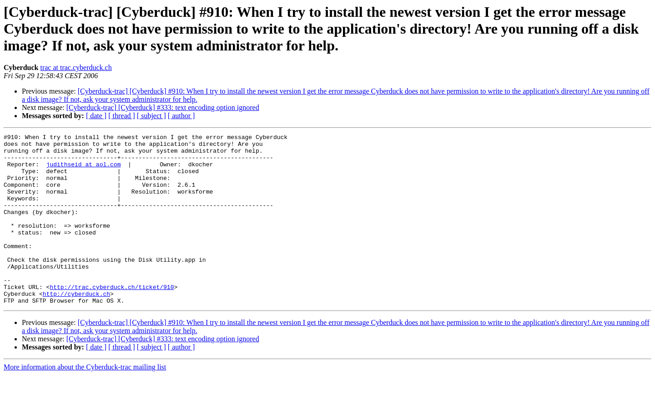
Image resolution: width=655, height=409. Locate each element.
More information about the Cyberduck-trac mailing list (85, 401)
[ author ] (181, 116)
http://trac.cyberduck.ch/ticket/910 (112, 318)
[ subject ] (151, 116)
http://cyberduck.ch (76, 326)
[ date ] (96, 116)
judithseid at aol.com (83, 171)
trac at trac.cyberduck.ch (75, 67)
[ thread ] (121, 116)
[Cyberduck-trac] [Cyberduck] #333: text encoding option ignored (162, 107)
